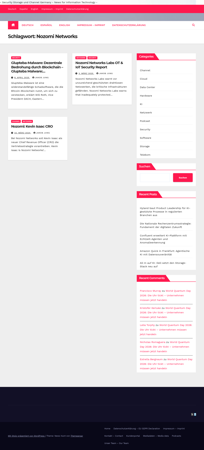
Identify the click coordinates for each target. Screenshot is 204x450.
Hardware (146, 95)
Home (107, 428)
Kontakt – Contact (113, 436)
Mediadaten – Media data (156, 436)
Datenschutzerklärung (77, 9)
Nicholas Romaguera (152, 342)
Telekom (145, 154)
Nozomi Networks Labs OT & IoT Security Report (99, 65)
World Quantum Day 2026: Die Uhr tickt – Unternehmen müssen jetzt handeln (165, 295)
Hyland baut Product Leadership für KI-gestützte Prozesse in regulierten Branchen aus (165, 212)
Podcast (145, 120)
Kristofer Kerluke (150, 308)
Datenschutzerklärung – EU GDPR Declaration (136, 428)
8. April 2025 (22, 77)
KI (141, 104)
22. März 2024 (22, 133)
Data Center (147, 87)
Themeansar (77, 436)
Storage (145, 146)
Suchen (144, 166)
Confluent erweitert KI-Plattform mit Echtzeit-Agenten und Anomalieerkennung (163, 239)
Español (24, 9)
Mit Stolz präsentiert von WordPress (26, 436)
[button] (193, 25)
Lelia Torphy (147, 325)
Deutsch (12, 9)
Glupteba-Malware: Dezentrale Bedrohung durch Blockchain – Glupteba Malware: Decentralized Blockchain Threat (37, 71)
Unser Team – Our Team (116, 443)
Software (145, 137)
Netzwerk (80, 58)
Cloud (143, 78)
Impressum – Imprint (52, 9)
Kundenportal (133, 436)
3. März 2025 (86, 73)
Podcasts (176, 436)
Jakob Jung (40, 77)
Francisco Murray (150, 290)
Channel (16, 121)
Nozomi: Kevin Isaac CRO (32, 126)
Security (16, 58)
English (34, 9)
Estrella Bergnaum (151, 359)
